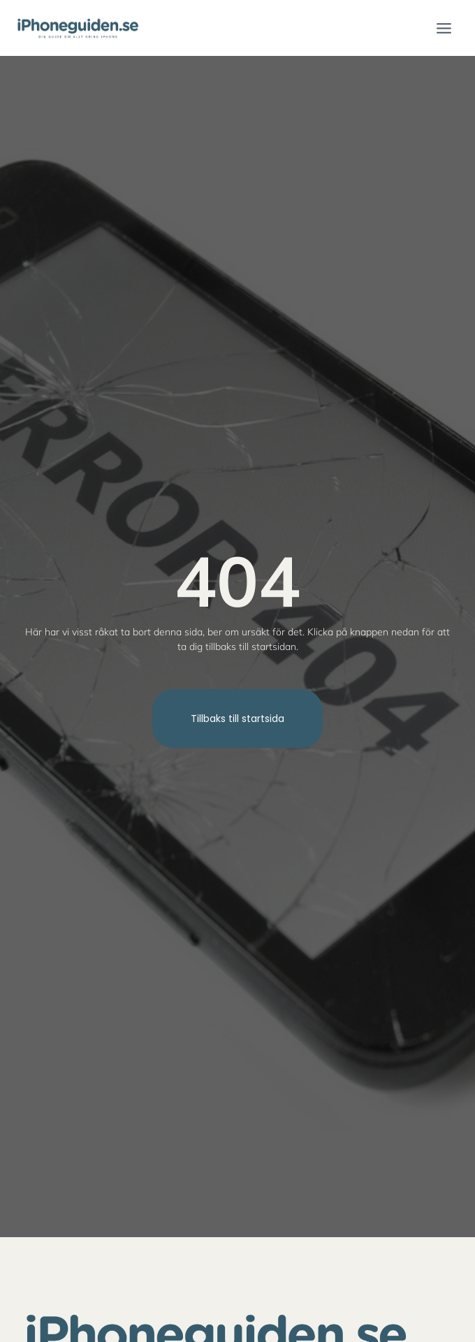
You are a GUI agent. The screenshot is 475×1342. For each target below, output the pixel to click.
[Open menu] (443, 28)
